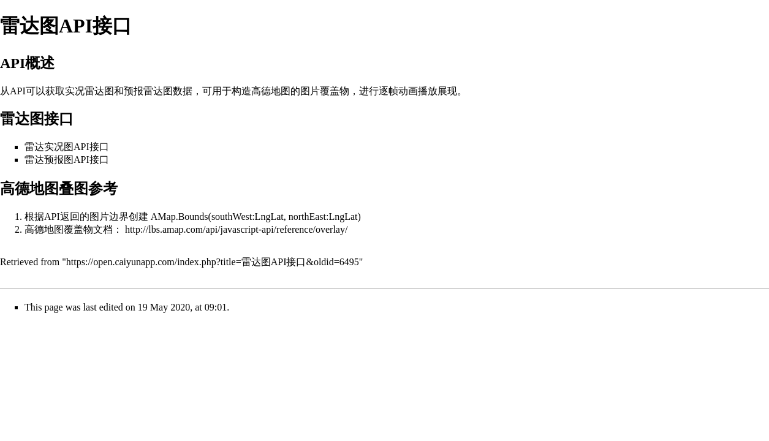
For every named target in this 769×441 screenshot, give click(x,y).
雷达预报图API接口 (67, 159)
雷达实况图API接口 (67, 146)
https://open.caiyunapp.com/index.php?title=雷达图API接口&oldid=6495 (212, 262)
